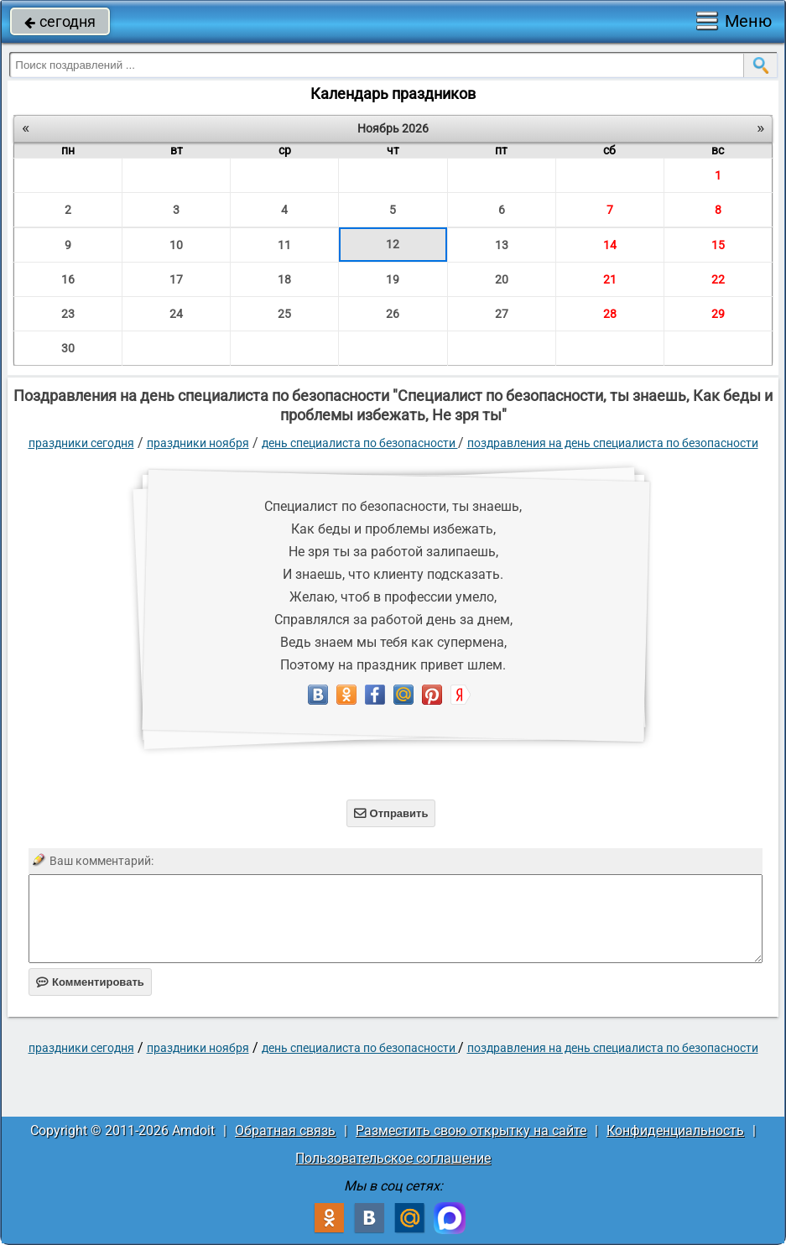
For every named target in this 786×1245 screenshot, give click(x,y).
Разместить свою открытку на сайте (471, 1130)
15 (718, 245)
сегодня (60, 21)
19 (392, 279)
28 (610, 313)
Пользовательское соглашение (393, 1158)
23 (68, 313)
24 (176, 313)
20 (501, 279)
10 (176, 245)
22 (718, 279)
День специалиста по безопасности (360, 443)
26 (392, 313)
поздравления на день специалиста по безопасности (612, 443)
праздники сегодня (81, 443)
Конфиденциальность (675, 1130)
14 (610, 245)
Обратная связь (285, 1130)
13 (501, 245)
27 (501, 313)
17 (176, 279)
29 (718, 313)
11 (284, 245)
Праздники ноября (198, 443)
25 (284, 313)
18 (284, 279)
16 (68, 279)
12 (392, 244)
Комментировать (90, 982)
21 (610, 279)
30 (68, 348)
